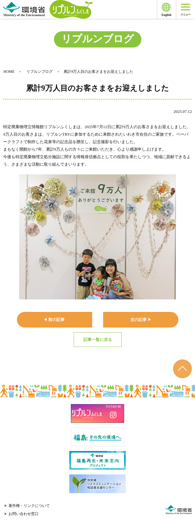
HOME (8, 71)
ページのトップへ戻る (182, 368)
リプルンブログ (39, 71)
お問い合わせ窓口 (23, 514)
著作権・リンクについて (29, 505)
